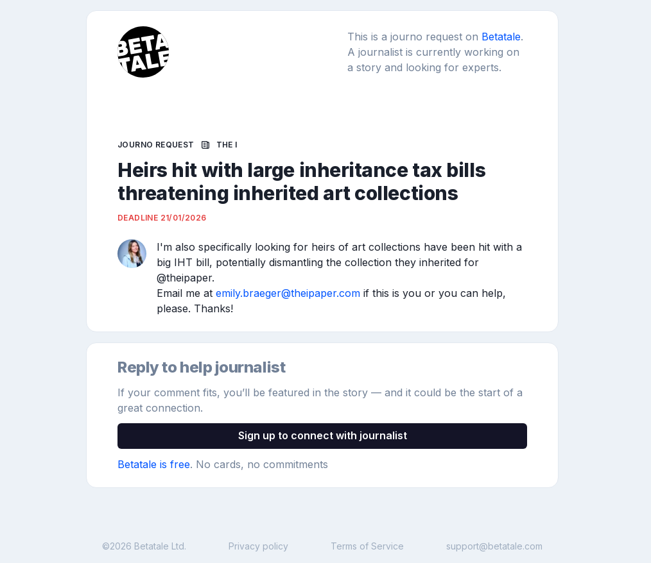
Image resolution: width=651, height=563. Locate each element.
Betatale (501, 36)
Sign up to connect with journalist (322, 435)
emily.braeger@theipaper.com (288, 293)
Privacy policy (258, 546)
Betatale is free (153, 464)
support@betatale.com (494, 546)
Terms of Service (367, 546)
